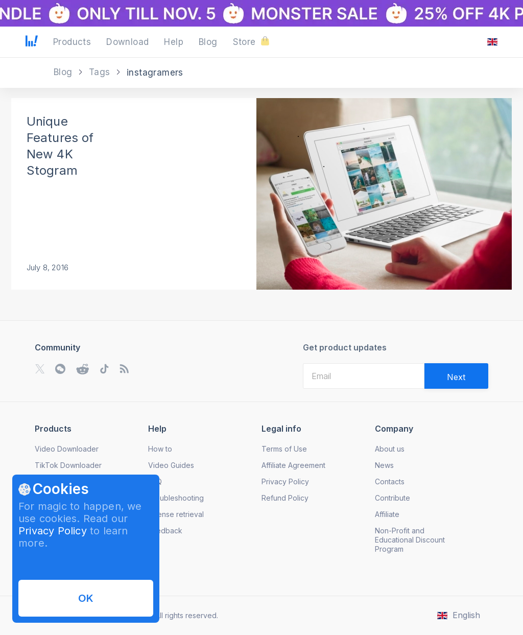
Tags (101, 72)
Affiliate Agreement (293, 465)
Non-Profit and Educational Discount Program (410, 539)
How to (160, 448)
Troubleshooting (176, 497)
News (384, 465)
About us (390, 448)
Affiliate (387, 514)
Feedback (165, 530)
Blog (64, 72)
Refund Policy (285, 497)
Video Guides (171, 465)
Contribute (392, 497)
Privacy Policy (52, 531)
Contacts (390, 481)
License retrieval (176, 514)
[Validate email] (456, 376)
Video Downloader (67, 448)
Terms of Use (284, 448)
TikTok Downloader (68, 465)
